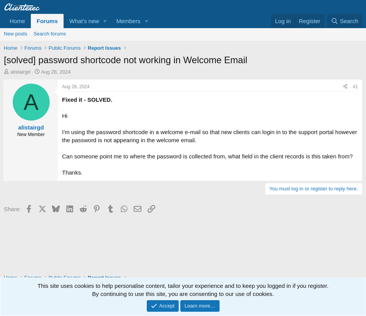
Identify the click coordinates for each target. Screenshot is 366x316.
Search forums (50, 34)
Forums (47, 21)
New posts (15, 34)
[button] (105, 21)
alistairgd (20, 72)
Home (17, 21)
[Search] (344, 21)
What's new (84, 21)
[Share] (345, 86)
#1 (355, 86)
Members (128, 21)
